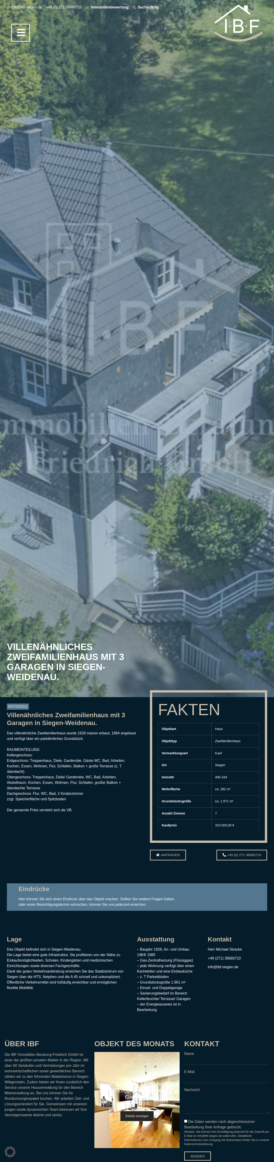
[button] (228, 887)
